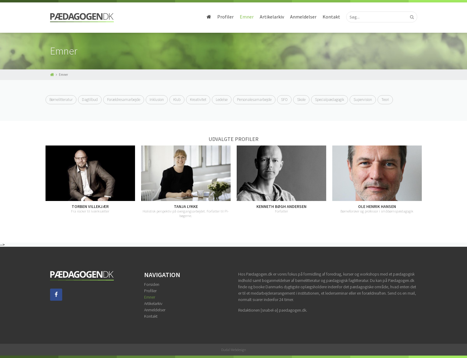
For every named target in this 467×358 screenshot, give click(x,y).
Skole (301, 99)
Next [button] (422, 182)
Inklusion (157, 99)
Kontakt (331, 17)
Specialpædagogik (329, 99)
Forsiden (151, 284)
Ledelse (222, 99)
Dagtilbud (90, 99)
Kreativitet (198, 99)
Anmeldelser (303, 17)
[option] (90, 180)
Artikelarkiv (272, 17)
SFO (284, 99)
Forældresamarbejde (123, 99)
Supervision (363, 99)
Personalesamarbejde (254, 99)
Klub (177, 99)
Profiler (225, 17)
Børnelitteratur (61, 99)
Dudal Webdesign (233, 349)
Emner (247, 17)
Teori (385, 99)
